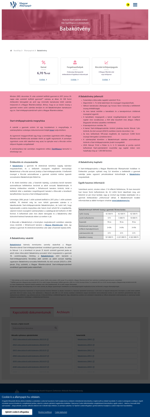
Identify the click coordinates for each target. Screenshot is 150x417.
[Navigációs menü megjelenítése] (135, 5)
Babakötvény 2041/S (85, 356)
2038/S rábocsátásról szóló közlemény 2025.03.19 (30, 367)
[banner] (20, 4)
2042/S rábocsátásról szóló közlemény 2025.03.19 (30, 345)
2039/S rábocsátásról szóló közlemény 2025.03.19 (30, 361)
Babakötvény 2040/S (85, 361)
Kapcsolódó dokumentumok (32, 312)
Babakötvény (18, 166)
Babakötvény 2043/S (85, 345)
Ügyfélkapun (57, 149)
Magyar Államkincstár (54, 225)
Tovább (43, 80)
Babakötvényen (47, 256)
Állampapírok (29, 51)
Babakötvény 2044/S (85, 339)
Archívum (63, 312)
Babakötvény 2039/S (85, 367)
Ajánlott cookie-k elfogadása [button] (17, 412)
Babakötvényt (15, 245)
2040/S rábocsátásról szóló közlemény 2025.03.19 (30, 356)
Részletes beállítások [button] (45, 412)
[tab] (32, 312)
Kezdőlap (17, 51)
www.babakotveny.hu (120, 201)
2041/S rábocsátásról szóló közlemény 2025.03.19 (29, 350)
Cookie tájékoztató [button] (61, 412)
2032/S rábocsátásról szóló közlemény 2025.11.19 (29, 339)
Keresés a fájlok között (20, 324)
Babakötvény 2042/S (85, 350)
